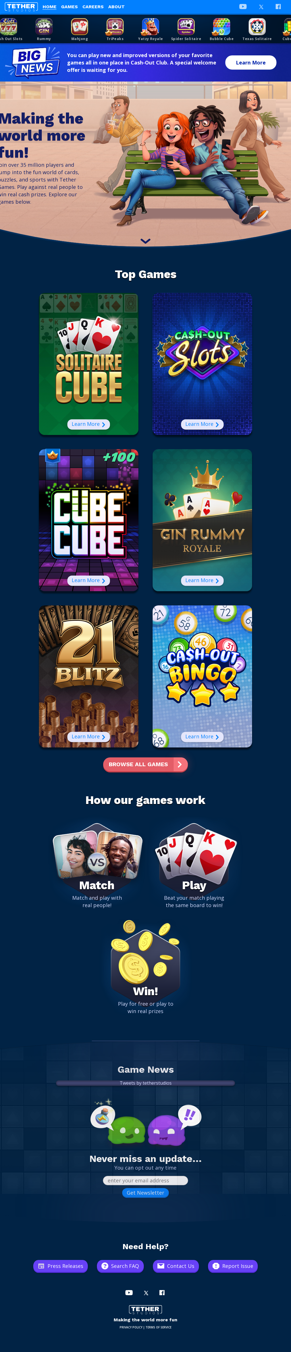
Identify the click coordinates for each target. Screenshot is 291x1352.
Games (69, 6)
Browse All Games (138, 764)
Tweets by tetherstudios (146, 1083)
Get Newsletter (145, 1192)
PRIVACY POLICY (131, 1327)
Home (50, 6)
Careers (93, 6)
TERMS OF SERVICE (158, 1327)
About (116, 6)
